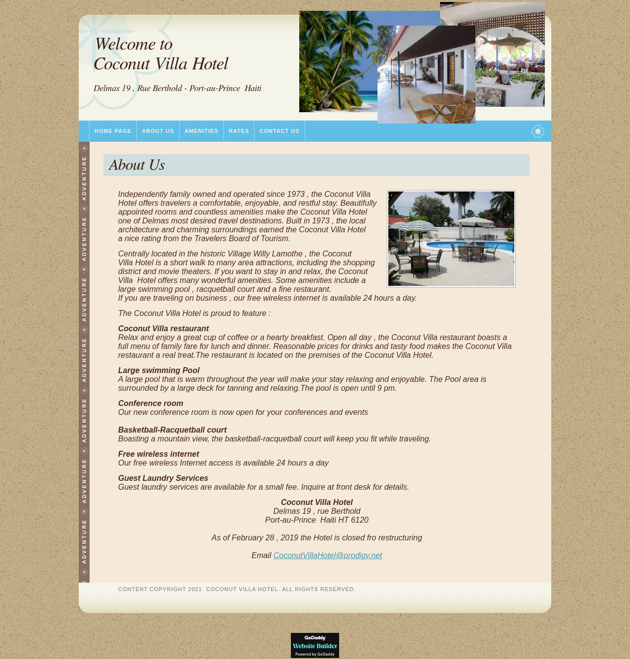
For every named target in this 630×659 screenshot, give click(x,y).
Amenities (202, 131)
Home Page (112, 131)
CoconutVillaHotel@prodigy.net (327, 555)
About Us (158, 131)
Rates (239, 131)
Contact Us (279, 131)
